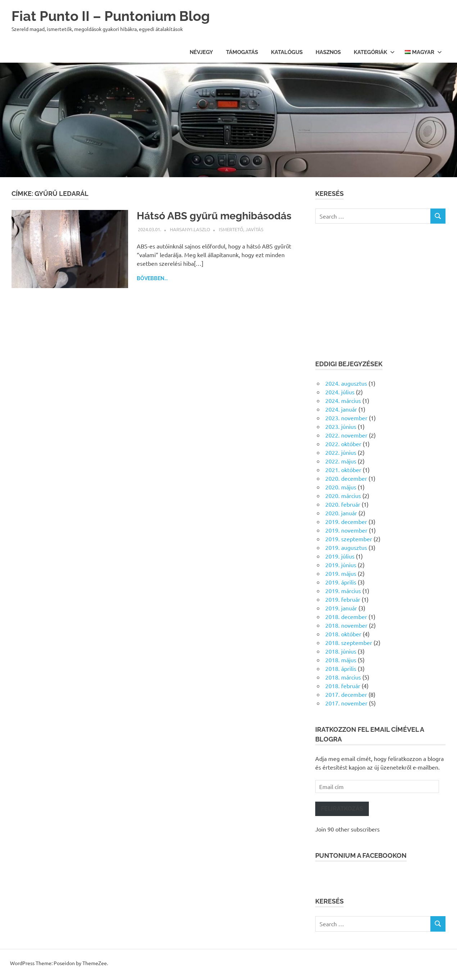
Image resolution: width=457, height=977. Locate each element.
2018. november (346, 625)
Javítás (254, 229)
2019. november (346, 530)
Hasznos (328, 52)
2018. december (346, 616)
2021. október (343, 469)
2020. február (342, 504)
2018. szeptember (348, 642)
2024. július (339, 391)
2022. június (340, 452)
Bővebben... (152, 278)
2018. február (342, 685)
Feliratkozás (342, 808)
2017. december (346, 694)
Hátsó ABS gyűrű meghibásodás (214, 216)
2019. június (340, 564)
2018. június (340, 651)
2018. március (343, 677)
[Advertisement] (380, 291)
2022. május (340, 461)
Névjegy (201, 52)
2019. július (339, 556)
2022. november (346, 435)
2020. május (340, 486)
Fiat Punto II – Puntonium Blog (111, 16)
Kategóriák (374, 52)
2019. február (342, 599)
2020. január (341, 512)
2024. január (341, 409)
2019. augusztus (346, 547)
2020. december (346, 478)
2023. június (340, 426)
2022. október (343, 443)
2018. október (343, 633)
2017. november (346, 703)
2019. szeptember (348, 538)
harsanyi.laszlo (190, 229)
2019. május (340, 573)
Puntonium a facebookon (361, 855)
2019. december (346, 521)
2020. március (343, 495)
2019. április (340, 582)
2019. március (343, 590)
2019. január (341, 607)
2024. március (343, 400)
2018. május (340, 659)
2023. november (346, 417)
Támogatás (242, 52)
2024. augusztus (346, 383)
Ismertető (231, 229)
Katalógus (287, 52)
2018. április (340, 668)
